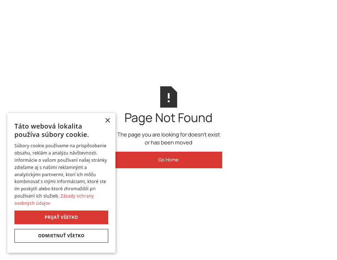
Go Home (168, 159)
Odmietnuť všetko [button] (61, 236)
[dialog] (61, 183)
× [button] (107, 121)
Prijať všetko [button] (61, 217)
